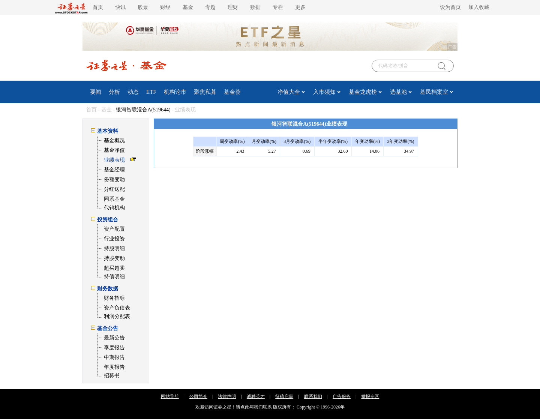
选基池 (398, 92)
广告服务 (342, 396)
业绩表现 (114, 160)
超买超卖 (114, 268)
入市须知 (324, 92)
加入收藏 (478, 7)
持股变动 (114, 258)
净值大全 (289, 92)
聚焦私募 (205, 92)
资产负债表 (117, 308)
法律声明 (227, 396)
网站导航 (170, 396)
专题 (210, 7)
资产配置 (114, 229)
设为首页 (450, 7)
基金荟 (232, 92)
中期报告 (114, 357)
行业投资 (114, 239)
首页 (98, 7)
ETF (151, 92)
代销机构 (114, 207)
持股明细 (114, 248)
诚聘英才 (256, 396)
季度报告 (114, 347)
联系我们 (313, 396)
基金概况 (114, 140)
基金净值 (114, 150)
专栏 (278, 7)
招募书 (112, 375)
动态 (133, 92)
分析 (114, 92)
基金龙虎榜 (363, 92)
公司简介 (198, 396)
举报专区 (370, 396)
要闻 (95, 92)
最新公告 (114, 338)
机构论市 (175, 92)
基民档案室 (434, 92)
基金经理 (114, 170)
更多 (300, 7)
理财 (233, 7)
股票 (143, 7)
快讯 (120, 7)
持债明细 (114, 276)
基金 (188, 7)
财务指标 (114, 298)
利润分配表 (117, 316)
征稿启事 (284, 396)
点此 (244, 407)
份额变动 (114, 179)
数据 (255, 7)
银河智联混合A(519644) (143, 110)
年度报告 (114, 367)
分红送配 (114, 189)
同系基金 (114, 199)
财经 (165, 7)
